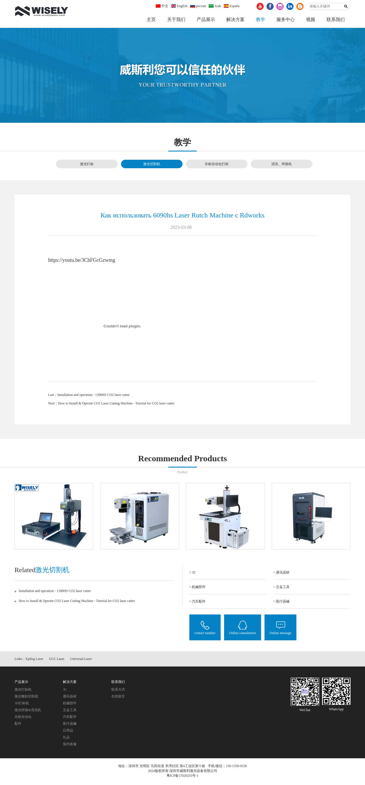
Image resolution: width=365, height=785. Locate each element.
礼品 (66, 739)
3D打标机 (22, 705)
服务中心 (285, 19)
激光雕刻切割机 (26, 698)
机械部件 (70, 705)
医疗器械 (70, 725)
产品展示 (206, 19)
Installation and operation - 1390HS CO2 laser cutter (94, 395)
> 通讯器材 (281, 573)
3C (65, 691)
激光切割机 (151, 164)
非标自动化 (23, 718)
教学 (260, 19)
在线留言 (118, 698)
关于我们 (176, 19)
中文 (162, 6)
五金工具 (70, 711)
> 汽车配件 (197, 602)
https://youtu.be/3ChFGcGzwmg (81, 260)
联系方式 (118, 691)
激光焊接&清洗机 (28, 711)
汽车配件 (70, 718)
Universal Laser (81, 660)
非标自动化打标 (217, 164)
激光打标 (87, 164)
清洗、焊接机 (281, 164)
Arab (215, 6)
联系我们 (336, 19)
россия (198, 6)
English (179, 6)
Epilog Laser (34, 660)
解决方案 (235, 19)
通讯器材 (70, 698)
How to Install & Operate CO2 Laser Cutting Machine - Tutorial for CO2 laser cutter (116, 404)
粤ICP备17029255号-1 (183, 777)
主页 (151, 19)
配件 (18, 725)
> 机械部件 (197, 587)
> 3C (192, 573)
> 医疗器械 (281, 602)
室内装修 (70, 745)
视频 (310, 19)
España (231, 6)
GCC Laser (56, 660)
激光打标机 (23, 691)
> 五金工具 (281, 587)
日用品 (68, 732)
